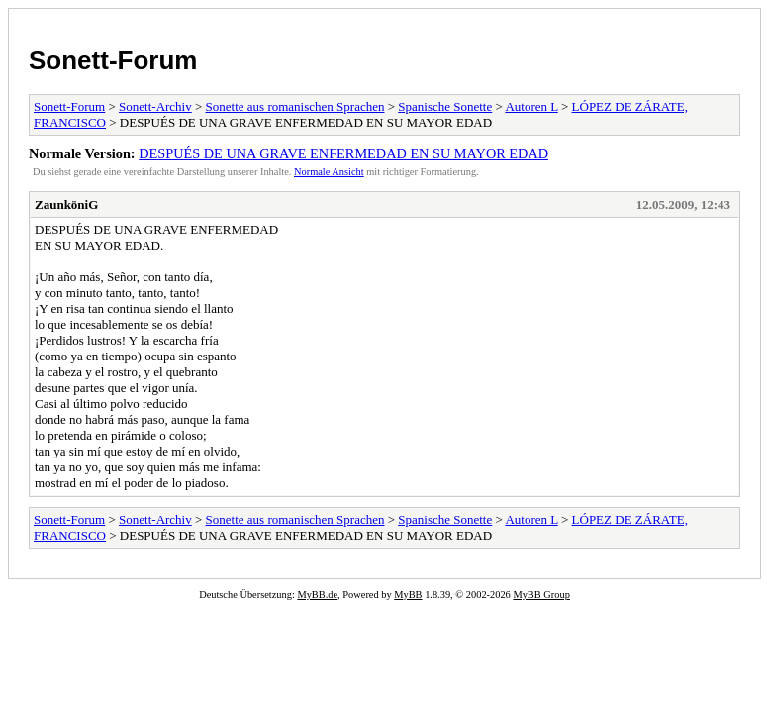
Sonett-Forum (113, 60)
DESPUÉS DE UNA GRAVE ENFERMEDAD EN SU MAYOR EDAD (343, 153)
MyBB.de (317, 594)
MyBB (408, 594)
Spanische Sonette (445, 106)
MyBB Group (541, 594)
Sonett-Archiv (155, 106)
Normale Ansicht (329, 171)
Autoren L (531, 106)
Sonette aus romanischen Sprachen (295, 106)
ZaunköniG (66, 204)
